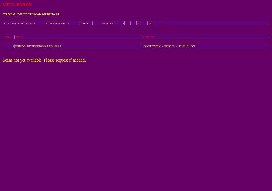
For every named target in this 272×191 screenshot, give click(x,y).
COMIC (84, 23)
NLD (105, 23)
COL (113, 23)
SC (139, 23)
